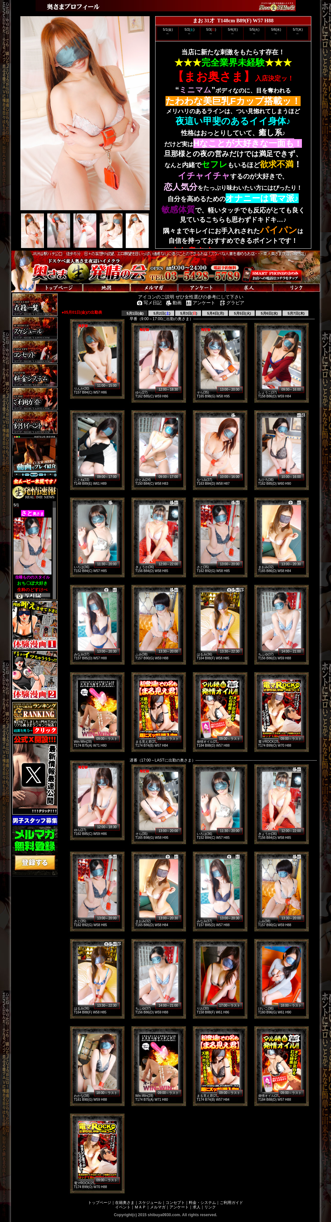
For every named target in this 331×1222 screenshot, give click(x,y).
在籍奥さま (124, 1202)
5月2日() (162, 313)
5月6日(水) (269, 313)
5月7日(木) (296, 313)
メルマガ (158, 1207)
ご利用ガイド (231, 1202)
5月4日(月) (215, 313)
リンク (210, 1207)
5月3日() (188, 313)
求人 (196, 1207)
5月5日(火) (242, 313)
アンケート (179, 1207)
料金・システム (202, 1202)
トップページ (99, 1202)
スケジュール (150, 1202)
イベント (123, 1207)
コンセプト (175, 1202)
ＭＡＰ (140, 1207)
